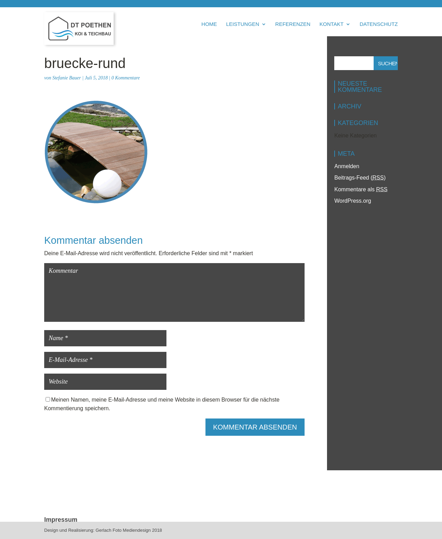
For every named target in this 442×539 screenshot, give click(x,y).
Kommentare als (360, 189)
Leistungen (242, 24)
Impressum (60, 519)
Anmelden (346, 166)
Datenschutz (378, 24)
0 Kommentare (126, 77)
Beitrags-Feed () (360, 178)
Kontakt (331, 24)
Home (209, 24)
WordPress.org (352, 201)
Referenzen (292, 24)
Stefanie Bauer (66, 77)
